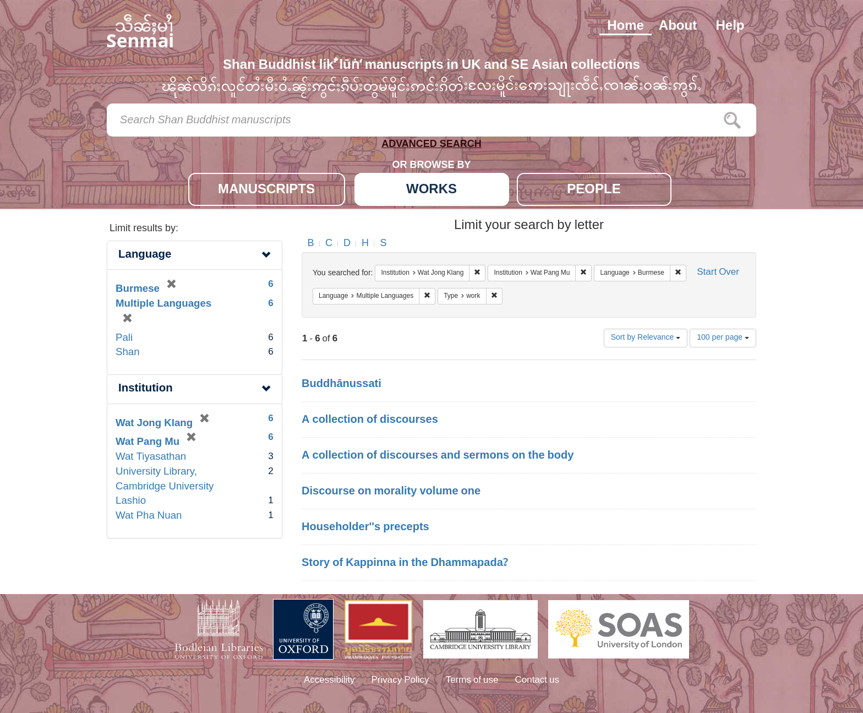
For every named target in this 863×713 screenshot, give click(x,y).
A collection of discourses (370, 420)
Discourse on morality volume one (391, 492)
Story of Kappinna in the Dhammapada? (405, 563)
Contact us (537, 680)
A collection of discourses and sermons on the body (437, 456)
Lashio (131, 501)
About (678, 26)
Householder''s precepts (365, 527)
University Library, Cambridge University (165, 479)
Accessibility (329, 680)
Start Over (718, 273)
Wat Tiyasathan (151, 457)
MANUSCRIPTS (266, 190)
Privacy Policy (400, 680)
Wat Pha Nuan (149, 516)
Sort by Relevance (646, 337)
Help (729, 26)
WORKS (431, 190)
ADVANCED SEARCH (431, 146)
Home (625, 26)
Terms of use (472, 680)
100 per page (723, 337)
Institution (145, 389)
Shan (128, 352)
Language (144, 255)
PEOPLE (593, 190)
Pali (124, 338)
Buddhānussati (341, 384)
